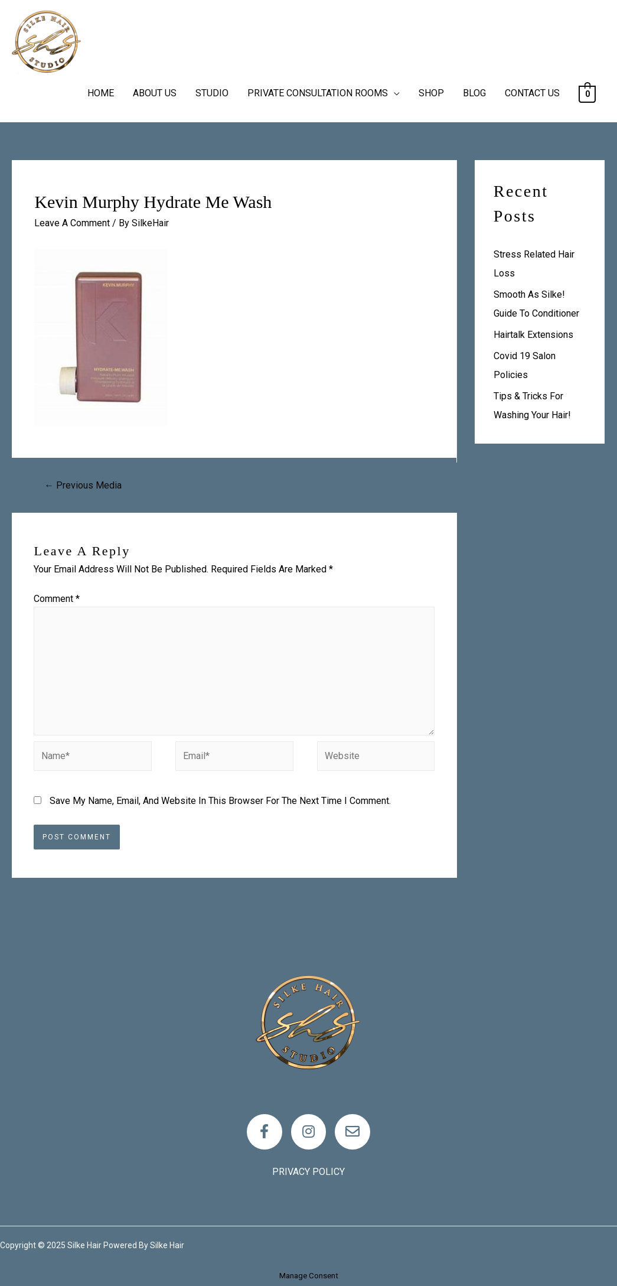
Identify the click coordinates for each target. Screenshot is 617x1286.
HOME (100, 93)
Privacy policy (308, 1171)
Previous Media (83, 485)
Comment (57, 598)
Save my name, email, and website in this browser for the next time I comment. (220, 800)
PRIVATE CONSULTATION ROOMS (317, 93)
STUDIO (211, 93)
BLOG (474, 93)
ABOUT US (155, 93)
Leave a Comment (72, 223)
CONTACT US (532, 93)
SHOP (431, 93)
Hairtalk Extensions (533, 334)
